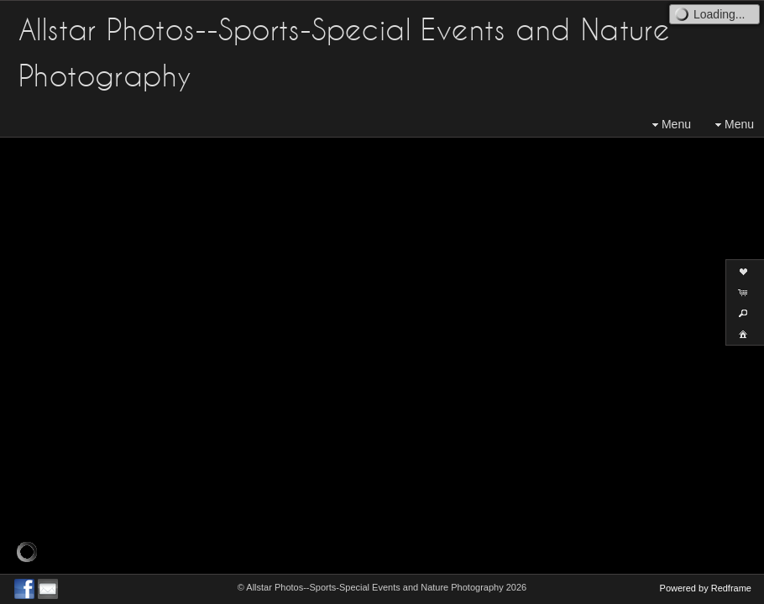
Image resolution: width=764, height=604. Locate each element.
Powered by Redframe (705, 588)
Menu (669, 124)
